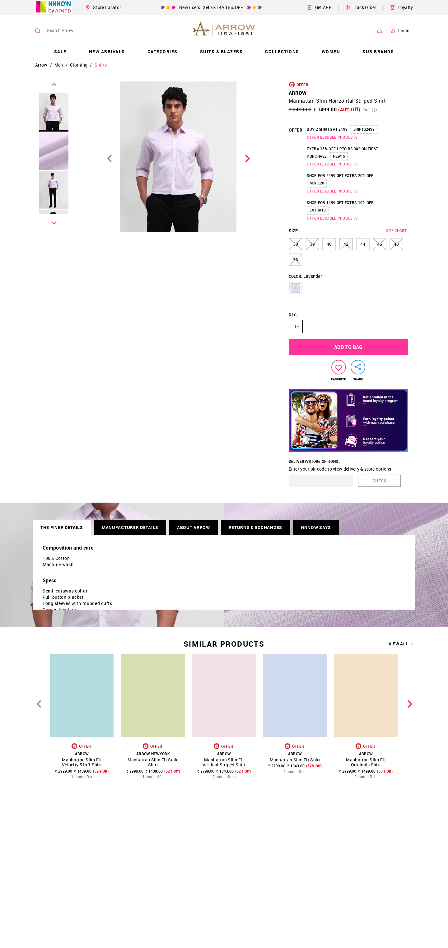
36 (295, 260)
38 (295, 244)
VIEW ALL (401, 643)
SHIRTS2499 (364, 129)
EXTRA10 (318, 209)
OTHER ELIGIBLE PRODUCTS (332, 137)
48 (396, 244)
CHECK (379, 481)
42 (345, 244)
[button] (295, 288)
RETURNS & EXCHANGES (255, 527)
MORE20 (317, 182)
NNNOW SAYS (316, 527)
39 (312, 244)
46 (379, 244)
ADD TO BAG (348, 347)
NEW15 (339, 156)
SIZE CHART (396, 230)
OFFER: (296, 130)
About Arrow (193, 527)
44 (362, 244)
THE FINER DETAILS (61, 527)
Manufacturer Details (130, 527)
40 (329, 244)
